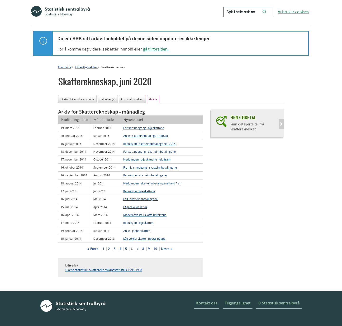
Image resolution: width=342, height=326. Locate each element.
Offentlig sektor (86, 67)
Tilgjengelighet (238, 303)
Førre (94, 249)
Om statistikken (132, 99)
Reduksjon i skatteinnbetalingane (145, 175)
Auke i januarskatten (136, 231)
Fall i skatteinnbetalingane (140, 199)
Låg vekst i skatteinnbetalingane (144, 238)
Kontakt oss (206, 303)
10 (155, 249)
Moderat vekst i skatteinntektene (144, 215)
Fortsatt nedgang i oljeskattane (143, 128)
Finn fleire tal (243, 117)
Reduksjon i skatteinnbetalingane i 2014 (149, 144)
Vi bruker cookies (293, 11)
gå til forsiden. (155, 49)
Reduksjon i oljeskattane (139, 191)
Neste (165, 249)
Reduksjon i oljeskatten (138, 223)
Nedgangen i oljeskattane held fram (147, 159)
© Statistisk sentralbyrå (279, 303)
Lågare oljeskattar (135, 207)
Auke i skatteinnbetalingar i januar (145, 136)
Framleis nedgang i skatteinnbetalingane (150, 167)
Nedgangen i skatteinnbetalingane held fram (152, 183)
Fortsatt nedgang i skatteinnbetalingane (149, 151)
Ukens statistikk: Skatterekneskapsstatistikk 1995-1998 (103, 270)
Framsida (64, 67)
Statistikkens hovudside (77, 99)
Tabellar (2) (107, 99)
